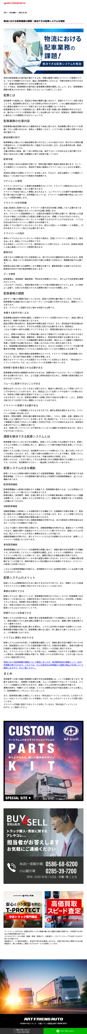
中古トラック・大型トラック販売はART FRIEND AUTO (46, 1023)
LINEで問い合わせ (65, 1031)
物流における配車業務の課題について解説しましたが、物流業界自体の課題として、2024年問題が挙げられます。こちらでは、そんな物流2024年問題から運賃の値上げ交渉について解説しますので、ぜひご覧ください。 (43, 665)
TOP (5, 12)
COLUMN (12, 12)
